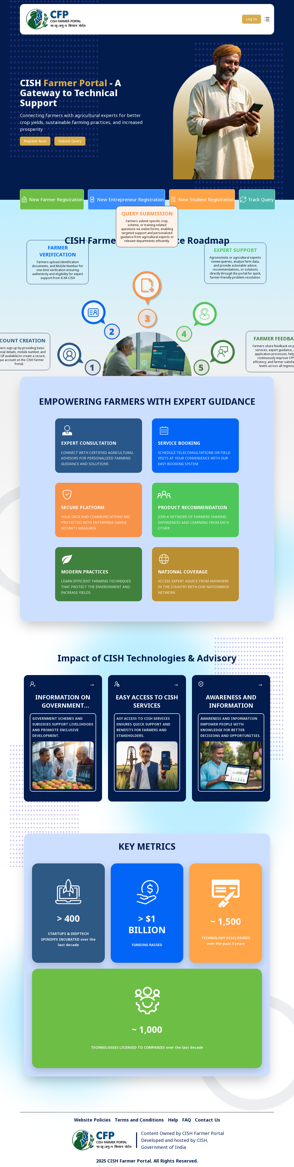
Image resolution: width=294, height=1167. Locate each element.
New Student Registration (202, 199)
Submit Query (69, 141)
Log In (251, 19)
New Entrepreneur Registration (126, 199)
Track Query (257, 199)
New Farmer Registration (52, 199)
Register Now (35, 141)
